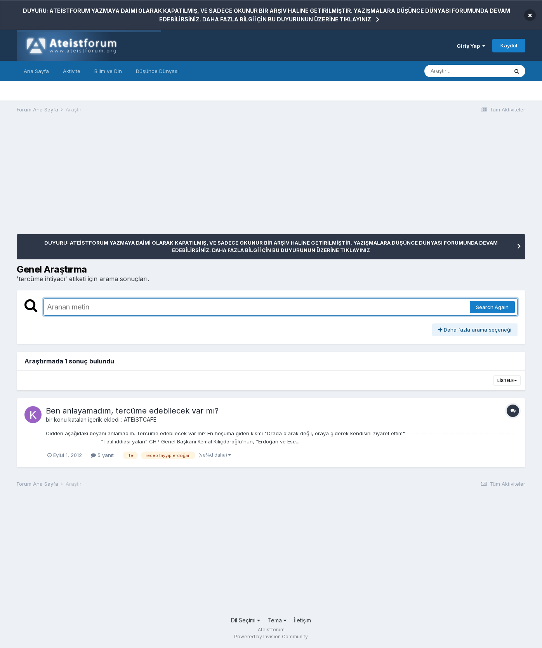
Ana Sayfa (36, 71)
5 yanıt (102, 455)
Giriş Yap (471, 46)
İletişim (302, 620)
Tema (277, 620)
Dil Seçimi (245, 620)
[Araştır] (466, 71)
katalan (77, 419)
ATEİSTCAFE (140, 419)
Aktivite (71, 71)
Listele (507, 380)
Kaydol (508, 45)
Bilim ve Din (108, 71)
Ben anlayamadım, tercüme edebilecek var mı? (132, 410)
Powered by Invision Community (271, 636)
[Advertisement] (158, 179)
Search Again (492, 307)
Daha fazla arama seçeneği (474, 330)
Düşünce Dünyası (157, 71)
